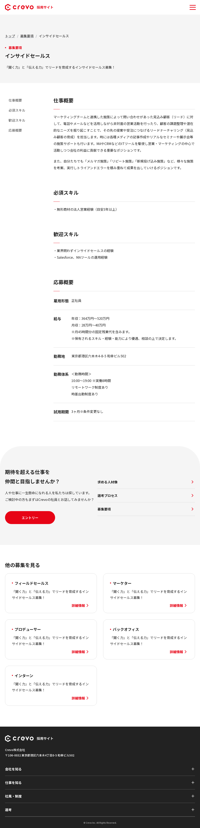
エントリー (30, 517)
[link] (54, 35)
